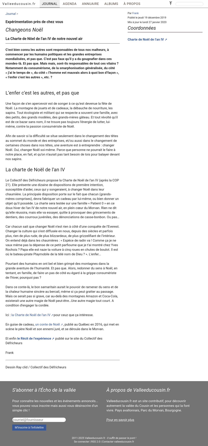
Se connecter (81, 441)
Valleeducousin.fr (19, 4)
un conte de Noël (47, 324)
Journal (11, 14)
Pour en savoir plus (120, 420)
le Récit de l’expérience (34, 338)
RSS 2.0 (95, 441)
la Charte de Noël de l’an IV (30, 315)
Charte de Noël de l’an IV (146, 39)
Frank (135, 13)
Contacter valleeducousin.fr (118, 441)
